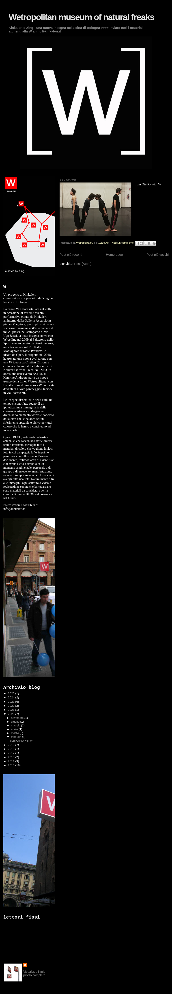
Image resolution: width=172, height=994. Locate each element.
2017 (11, 753)
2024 (11, 697)
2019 (11, 745)
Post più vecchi (158, 254)
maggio (16, 725)
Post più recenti (71, 254)
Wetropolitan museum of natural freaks (81, 17)
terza (25, 335)
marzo (15, 733)
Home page (114, 254)
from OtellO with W (21, 740)
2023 (11, 701)
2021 (11, 709)
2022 (11, 705)
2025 (11, 693)
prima (11, 309)
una (5, 362)
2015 (11, 757)
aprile (15, 729)
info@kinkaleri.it (48, 31)
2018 (11, 749)
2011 (11, 761)
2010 (11, 765)
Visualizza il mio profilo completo (34, 973)
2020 (11, 714)
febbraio (16, 737)
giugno (15, 721)
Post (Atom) (83, 264)
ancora (19, 347)
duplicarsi (38, 324)
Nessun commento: (123, 242)
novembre (17, 717)
